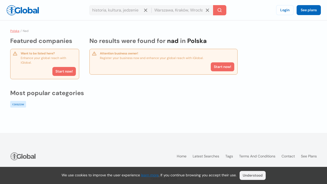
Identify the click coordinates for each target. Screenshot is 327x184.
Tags (229, 156)
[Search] (219, 10)
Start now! (64, 71)
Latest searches (206, 156)
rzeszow (18, 104)
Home (181, 156)
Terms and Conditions (257, 156)
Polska (14, 31)
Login (284, 10)
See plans (309, 10)
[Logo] (22, 10)
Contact (288, 156)
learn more (150, 175)
